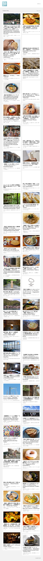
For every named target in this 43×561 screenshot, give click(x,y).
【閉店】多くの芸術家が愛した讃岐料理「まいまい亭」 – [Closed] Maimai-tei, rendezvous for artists (11, 525)
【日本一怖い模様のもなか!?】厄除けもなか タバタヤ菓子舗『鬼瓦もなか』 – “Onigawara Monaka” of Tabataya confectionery (11, 54)
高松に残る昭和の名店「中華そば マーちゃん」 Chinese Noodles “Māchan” (11, 484)
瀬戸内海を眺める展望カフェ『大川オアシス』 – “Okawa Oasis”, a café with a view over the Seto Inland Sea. (11, 355)
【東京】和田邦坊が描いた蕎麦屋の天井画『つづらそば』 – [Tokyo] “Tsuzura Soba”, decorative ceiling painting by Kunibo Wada (11, 228)
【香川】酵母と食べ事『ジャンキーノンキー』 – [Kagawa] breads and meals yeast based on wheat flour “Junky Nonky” (31, 441)
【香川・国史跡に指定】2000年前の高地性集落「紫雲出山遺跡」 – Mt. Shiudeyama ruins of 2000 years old (11, 462)
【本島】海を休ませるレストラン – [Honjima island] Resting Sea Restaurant (31, 378)
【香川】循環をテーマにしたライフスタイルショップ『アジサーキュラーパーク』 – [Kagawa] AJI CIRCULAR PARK (31, 291)
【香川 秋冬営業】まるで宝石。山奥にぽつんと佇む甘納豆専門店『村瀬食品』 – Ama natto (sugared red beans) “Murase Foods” (31, 118)
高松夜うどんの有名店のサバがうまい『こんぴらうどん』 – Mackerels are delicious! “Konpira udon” (31, 485)
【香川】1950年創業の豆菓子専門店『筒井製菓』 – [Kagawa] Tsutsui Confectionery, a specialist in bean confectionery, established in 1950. (11, 271)
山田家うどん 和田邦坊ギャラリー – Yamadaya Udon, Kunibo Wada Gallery (31, 420)
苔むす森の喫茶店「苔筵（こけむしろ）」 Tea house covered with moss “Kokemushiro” (31, 185)
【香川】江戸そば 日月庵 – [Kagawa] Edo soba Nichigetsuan (11, 249)
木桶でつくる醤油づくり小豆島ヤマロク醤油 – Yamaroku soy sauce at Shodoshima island (11, 377)
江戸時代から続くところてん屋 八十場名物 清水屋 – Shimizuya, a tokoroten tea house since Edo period (31, 334)
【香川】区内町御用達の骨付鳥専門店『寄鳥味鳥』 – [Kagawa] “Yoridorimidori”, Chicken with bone (31, 28)
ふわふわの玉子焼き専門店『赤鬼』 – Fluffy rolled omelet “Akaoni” (30, 206)
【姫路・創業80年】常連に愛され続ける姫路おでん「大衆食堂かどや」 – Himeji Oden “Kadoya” (11, 504)
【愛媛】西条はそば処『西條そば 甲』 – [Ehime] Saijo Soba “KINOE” (31, 248)
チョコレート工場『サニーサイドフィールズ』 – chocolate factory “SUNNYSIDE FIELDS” (11, 397)
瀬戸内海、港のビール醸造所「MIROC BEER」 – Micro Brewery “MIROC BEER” (10, 333)
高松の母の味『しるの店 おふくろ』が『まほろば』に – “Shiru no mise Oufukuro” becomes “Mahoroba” (31, 95)
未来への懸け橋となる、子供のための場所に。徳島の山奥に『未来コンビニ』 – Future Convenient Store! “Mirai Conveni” (31, 142)
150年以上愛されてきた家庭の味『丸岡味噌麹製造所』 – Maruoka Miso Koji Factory (31, 399)
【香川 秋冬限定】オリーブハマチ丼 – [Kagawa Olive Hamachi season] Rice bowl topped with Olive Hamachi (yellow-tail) (11, 97)
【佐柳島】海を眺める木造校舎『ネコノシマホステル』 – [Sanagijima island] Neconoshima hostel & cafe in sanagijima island (31, 356)
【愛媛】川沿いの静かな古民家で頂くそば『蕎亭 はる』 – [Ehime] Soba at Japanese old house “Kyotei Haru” (31, 227)
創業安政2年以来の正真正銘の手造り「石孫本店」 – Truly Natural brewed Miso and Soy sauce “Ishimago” (31, 50)
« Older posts (38, 558)
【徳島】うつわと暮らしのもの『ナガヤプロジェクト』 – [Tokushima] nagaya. (11, 165)
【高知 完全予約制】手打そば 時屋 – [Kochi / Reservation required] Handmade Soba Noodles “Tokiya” (11, 207)
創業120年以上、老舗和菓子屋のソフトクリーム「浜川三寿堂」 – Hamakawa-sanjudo (31, 164)
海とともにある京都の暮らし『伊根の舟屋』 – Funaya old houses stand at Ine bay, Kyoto (10, 313)
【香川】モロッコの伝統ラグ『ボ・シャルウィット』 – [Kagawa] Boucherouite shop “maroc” (10, 440)
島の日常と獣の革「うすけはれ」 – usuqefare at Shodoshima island (11, 292)
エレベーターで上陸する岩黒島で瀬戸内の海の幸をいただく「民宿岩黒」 (11, 186)
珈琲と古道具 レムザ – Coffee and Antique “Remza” (11, 545)
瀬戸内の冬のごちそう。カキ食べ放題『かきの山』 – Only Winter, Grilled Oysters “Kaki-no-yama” (31, 269)
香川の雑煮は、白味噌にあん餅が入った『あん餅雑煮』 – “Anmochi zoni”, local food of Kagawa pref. (11, 118)
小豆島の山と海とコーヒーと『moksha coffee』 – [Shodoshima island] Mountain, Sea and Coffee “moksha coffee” (31, 549)
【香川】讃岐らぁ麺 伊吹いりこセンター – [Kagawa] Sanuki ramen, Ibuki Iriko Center (31, 528)
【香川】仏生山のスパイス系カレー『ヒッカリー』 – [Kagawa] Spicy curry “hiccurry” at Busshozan (31, 507)
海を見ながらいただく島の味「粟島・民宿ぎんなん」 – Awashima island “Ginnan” (30, 313)
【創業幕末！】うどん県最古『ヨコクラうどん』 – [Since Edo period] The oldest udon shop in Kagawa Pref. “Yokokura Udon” (11, 417)
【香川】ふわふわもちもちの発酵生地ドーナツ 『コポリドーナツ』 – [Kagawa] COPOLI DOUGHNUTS (31, 463)
